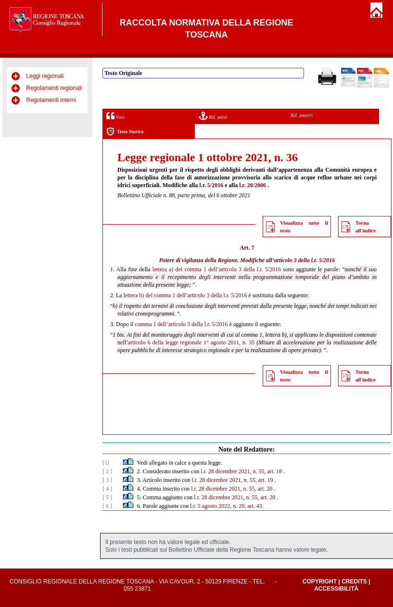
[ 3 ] (107, 480)
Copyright (320, 581)
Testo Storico (124, 131)
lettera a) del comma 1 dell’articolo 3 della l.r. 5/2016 (216, 269)
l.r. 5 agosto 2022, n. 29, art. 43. (227, 506)
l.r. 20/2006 (252, 185)
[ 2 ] (107, 471)
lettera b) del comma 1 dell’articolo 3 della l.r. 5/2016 (185, 295)
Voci (115, 116)
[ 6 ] (107, 506)
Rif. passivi (302, 115)
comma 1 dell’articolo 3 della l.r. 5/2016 (181, 324)
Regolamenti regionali (54, 88)
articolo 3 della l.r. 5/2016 (304, 260)
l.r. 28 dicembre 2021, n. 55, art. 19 (232, 480)
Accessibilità (336, 588)
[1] (105, 462)
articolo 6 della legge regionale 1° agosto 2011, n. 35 (191, 342)
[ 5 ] (107, 497)
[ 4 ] (107, 488)
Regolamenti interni (51, 100)
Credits (354, 581)
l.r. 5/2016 (211, 185)
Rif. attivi (213, 116)
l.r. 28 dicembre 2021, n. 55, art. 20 (231, 488)
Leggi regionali (44, 76)
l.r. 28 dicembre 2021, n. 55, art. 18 (241, 471)
